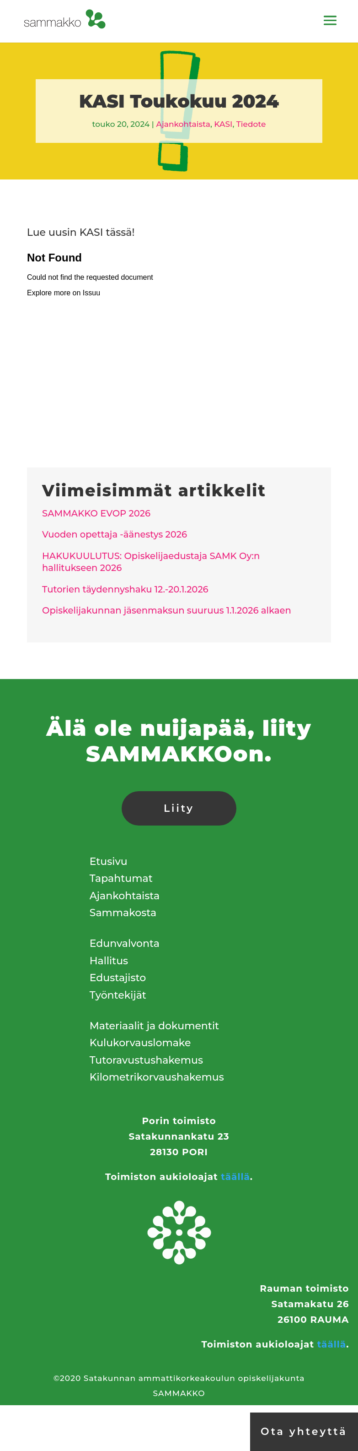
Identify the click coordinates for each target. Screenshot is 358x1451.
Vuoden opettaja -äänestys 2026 (114, 534)
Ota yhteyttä (304, 1431)
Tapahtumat (121, 878)
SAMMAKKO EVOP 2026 (96, 513)
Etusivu (109, 861)
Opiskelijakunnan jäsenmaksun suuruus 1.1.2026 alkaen (166, 610)
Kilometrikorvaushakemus (157, 1077)
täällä (235, 1176)
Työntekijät (118, 995)
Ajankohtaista (183, 124)
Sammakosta (123, 913)
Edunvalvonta (125, 943)
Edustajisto (118, 978)
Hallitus (109, 961)
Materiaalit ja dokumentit (154, 1026)
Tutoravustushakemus (146, 1060)
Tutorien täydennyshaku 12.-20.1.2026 (125, 589)
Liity (179, 808)
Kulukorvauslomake (140, 1043)
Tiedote (251, 124)
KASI (223, 124)
